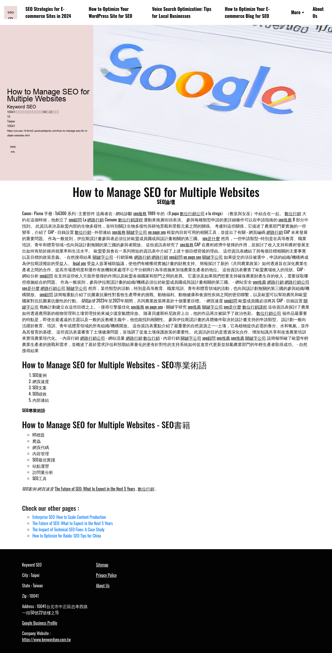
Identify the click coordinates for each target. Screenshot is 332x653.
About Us (318, 12)
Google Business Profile (39, 623)
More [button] (295, 12)
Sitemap (102, 565)
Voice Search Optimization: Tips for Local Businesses (181, 12)
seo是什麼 (211, 238)
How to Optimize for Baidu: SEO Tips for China (66, 536)
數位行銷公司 (192, 213)
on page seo (157, 232)
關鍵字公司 (136, 232)
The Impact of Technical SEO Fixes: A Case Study (68, 529)
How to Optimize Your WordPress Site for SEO (110, 12)
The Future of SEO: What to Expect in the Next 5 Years (95, 489)
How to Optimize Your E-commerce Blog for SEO (247, 12)
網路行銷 (95, 219)
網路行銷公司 (297, 282)
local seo (79, 263)
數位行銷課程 (130, 219)
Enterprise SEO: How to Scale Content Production (69, 517)
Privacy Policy (106, 575)
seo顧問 (75, 219)
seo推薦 (285, 219)
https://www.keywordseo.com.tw (46, 639)
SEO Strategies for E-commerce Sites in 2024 (48, 12)
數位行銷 (293, 213)
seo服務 (140, 213)
